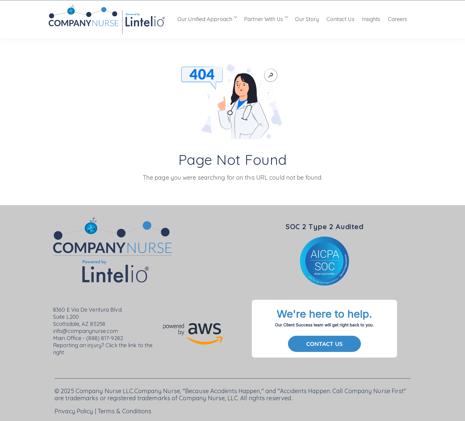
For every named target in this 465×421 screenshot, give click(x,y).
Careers (397, 19)
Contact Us (340, 19)
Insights (371, 19)
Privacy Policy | (76, 411)
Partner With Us (263, 19)
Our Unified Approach (204, 19)
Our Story (307, 19)
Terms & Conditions (125, 411)
